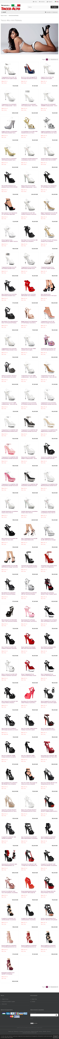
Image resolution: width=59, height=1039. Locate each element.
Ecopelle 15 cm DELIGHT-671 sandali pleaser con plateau (9, 919)
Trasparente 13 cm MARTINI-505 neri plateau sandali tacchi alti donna (29, 431)
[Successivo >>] (54, 59)
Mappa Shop (33, 999)
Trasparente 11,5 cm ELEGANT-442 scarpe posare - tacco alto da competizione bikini (29, 106)
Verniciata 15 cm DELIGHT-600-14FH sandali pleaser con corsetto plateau (9, 865)
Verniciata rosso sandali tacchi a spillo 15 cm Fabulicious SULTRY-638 (49, 567)
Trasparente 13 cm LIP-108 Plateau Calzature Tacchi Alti (28, 213)
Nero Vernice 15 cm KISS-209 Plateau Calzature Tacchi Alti (9, 647)
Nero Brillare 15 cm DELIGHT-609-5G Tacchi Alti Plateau (9, 593)
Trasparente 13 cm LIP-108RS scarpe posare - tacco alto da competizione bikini (9, 404)
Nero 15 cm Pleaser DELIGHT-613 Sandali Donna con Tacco (49, 783)
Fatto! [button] (55, 1036)
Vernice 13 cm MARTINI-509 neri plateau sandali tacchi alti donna (49, 458)
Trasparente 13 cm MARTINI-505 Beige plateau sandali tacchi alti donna (49, 431)
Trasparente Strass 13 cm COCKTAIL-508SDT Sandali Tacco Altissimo (48, 268)
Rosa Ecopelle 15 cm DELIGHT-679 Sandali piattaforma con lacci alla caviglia (9, 947)
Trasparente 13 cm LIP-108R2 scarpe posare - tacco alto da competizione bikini (29, 377)
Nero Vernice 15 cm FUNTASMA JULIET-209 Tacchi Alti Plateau (9, 620)
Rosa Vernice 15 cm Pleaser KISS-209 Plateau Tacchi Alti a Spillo (29, 621)
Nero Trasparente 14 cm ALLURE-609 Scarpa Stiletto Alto (29, 539)
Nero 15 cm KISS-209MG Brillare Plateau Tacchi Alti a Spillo (29, 729)
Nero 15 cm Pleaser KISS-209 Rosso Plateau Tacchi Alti (48, 892)
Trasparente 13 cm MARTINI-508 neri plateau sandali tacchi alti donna (29, 486)
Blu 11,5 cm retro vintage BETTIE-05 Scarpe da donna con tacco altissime (29, 79)
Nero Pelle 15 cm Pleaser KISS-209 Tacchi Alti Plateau (48, 647)
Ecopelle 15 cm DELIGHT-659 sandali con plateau (9, 837)
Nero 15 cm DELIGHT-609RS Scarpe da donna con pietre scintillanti (9, 757)
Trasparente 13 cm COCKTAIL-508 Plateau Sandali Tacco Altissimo (29, 268)
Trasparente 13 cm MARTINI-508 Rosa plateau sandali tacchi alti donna (10, 486)
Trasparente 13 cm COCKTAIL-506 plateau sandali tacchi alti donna (49, 404)
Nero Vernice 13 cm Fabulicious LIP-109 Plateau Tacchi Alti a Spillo (48, 187)
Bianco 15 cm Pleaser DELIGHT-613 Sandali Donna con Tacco (29, 810)
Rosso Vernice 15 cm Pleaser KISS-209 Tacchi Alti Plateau (28, 647)
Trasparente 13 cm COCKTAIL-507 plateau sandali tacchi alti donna (29, 404)
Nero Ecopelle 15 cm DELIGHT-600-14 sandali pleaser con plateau (48, 838)
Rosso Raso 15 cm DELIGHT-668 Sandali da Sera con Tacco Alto (49, 756)
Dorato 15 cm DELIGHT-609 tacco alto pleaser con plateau (10, 892)
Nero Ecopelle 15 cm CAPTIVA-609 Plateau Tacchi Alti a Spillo (49, 702)
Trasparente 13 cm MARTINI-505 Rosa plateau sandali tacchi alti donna (10, 458)
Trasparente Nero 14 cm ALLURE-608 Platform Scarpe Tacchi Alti (10, 566)
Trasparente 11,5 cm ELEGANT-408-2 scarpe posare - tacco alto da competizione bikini (9, 106)
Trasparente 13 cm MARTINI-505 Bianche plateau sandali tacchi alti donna (10, 431)
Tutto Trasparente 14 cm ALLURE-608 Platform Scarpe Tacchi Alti (48, 540)
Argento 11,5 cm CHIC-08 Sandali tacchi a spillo (47, 78)
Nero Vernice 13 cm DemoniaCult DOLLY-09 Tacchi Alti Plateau (48, 296)
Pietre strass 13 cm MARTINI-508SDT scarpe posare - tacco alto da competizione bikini (29, 458)
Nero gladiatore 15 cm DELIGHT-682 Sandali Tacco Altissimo (10, 783)
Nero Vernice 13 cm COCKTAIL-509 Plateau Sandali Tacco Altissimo (9, 296)
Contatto (32, 1001)
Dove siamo (4, 1004)
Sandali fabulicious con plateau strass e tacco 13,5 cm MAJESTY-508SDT (10, 513)
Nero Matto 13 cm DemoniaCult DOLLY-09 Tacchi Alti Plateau (10, 322)
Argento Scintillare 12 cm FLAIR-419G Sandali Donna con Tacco (49, 132)
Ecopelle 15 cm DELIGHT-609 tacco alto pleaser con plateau (49, 864)
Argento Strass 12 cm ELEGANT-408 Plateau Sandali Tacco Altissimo (10, 133)
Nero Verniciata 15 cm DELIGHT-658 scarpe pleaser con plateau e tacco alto (29, 838)
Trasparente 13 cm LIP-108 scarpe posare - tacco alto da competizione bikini (48, 377)
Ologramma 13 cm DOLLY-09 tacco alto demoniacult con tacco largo (48, 350)
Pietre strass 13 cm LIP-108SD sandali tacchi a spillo (28, 349)
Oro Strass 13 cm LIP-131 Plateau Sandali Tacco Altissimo (49, 240)
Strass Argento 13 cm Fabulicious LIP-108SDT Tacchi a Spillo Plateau (10, 241)
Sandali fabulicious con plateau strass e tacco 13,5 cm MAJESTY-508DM (29, 513)
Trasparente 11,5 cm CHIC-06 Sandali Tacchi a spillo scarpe (9, 78)
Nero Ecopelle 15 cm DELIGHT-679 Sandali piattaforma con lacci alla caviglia (48, 947)
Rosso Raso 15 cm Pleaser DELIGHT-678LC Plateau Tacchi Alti (49, 594)
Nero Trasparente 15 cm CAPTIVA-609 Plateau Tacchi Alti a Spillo (48, 675)
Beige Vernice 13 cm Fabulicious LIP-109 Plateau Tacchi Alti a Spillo (29, 323)
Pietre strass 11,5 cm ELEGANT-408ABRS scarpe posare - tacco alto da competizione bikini (49, 106)
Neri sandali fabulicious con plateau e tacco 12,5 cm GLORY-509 (10, 187)
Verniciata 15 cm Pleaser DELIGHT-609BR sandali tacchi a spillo (49, 811)
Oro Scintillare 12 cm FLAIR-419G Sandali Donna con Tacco (29, 132)
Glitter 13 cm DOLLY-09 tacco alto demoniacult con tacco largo (9, 377)
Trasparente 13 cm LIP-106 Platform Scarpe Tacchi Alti (48, 322)
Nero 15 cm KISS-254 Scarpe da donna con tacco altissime (29, 783)
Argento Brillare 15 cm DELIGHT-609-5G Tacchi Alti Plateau (29, 593)
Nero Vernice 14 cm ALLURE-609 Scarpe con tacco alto (9, 539)
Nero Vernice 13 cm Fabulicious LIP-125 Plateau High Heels (9, 213)
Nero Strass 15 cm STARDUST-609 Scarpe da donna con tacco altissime (10, 730)
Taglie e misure (4, 999)
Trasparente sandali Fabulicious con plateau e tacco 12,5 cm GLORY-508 (29, 160)
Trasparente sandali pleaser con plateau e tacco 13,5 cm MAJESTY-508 (48, 513)
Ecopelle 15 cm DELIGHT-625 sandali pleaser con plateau (28, 919)
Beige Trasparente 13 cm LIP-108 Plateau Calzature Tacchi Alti (49, 213)
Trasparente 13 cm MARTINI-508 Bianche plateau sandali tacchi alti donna (49, 486)
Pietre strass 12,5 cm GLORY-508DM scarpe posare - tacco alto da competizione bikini (28, 187)
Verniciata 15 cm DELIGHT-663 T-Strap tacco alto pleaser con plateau (29, 865)
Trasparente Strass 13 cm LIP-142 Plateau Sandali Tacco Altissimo (9, 268)
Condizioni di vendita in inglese (8, 1001)
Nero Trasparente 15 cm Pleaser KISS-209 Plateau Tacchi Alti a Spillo (49, 621)
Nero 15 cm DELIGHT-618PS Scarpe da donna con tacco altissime (28, 757)
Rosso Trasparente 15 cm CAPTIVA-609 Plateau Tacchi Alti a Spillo (28, 675)
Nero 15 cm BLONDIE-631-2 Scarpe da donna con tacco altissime (48, 730)
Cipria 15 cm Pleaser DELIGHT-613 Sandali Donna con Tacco (9, 810)
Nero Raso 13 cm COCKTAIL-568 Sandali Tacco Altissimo (29, 240)
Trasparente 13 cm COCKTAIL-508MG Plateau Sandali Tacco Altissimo (9, 350)
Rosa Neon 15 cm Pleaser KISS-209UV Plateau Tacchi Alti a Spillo (29, 703)
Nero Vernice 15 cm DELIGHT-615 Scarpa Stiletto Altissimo (10, 702)
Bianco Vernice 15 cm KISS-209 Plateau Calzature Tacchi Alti (9, 674)
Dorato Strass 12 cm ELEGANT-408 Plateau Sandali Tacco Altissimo (9, 160)
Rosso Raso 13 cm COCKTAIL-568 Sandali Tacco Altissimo (28, 295)
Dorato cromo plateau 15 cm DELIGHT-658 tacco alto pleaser (49, 919)
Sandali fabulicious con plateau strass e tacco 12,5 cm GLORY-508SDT (49, 160)
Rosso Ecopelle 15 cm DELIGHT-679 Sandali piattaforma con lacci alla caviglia (29, 947)
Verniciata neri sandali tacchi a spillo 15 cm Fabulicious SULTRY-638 (29, 567)
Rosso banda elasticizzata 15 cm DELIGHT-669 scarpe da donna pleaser (28, 893)
